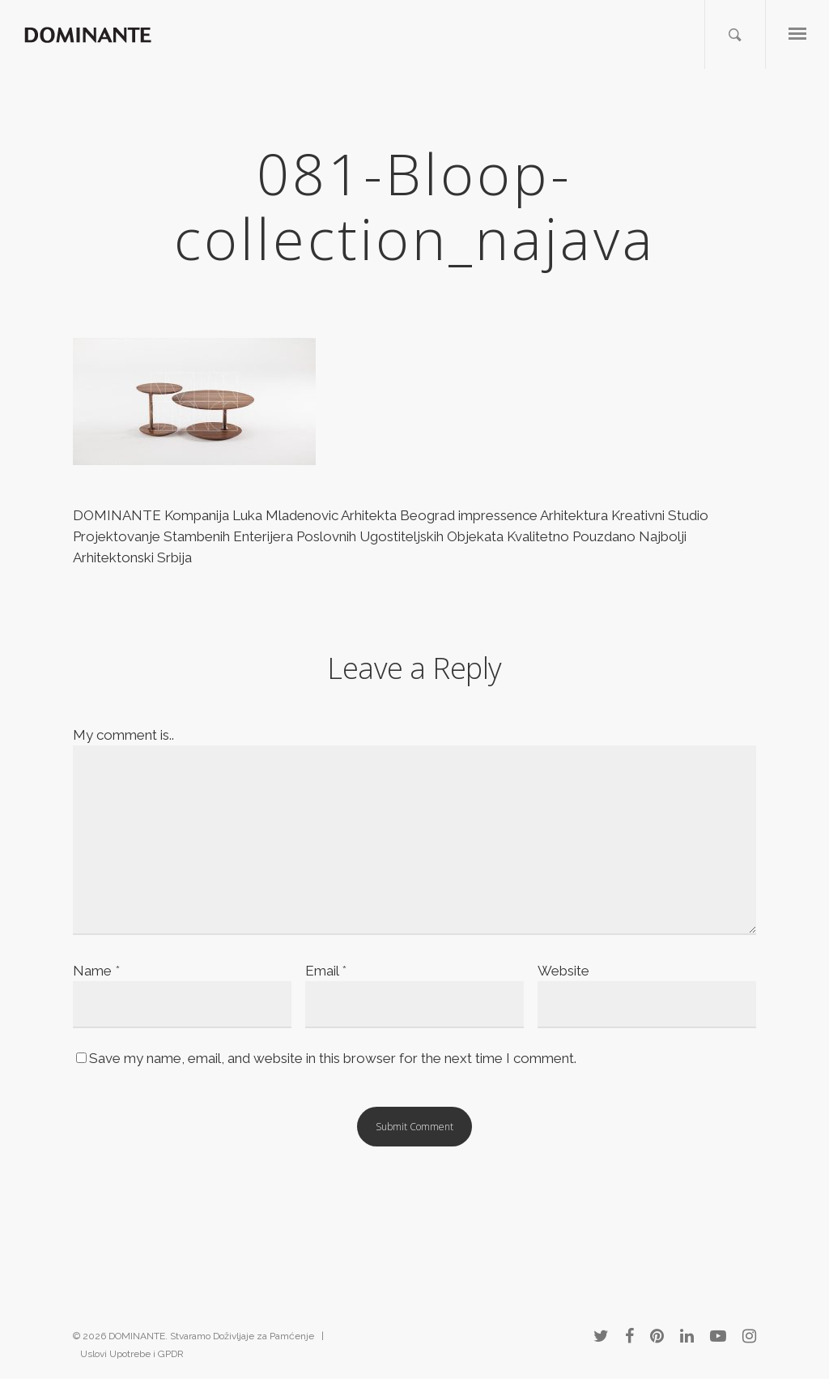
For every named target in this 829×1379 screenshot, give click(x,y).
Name (96, 971)
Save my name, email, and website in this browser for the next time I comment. (332, 1058)
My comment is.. (123, 735)
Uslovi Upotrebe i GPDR (132, 1354)
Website (563, 971)
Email (325, 971)
